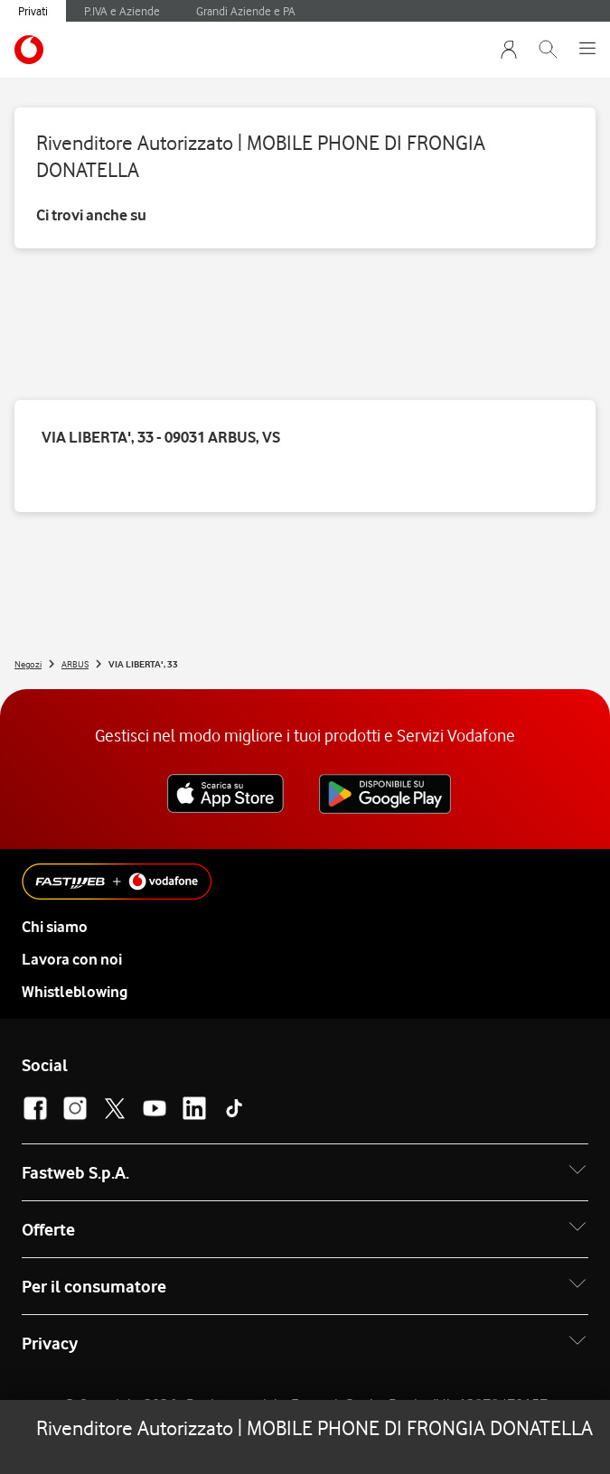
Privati (33, 11)
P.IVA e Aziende (122, 11)
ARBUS (75, 663)
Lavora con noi (72, 959)
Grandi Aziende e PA (246, 11)
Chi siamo (55, 927)
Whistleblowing (74, 992)
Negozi (28, 663)
